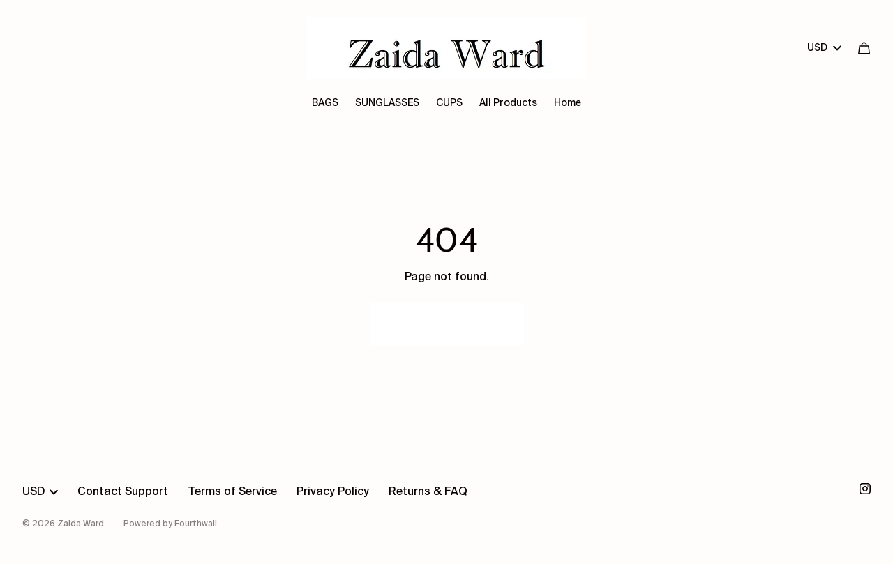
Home (567, 103)
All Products (508, 103)
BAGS (325, 103)
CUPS (449, 103)
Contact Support (122, 492)
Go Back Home (447, 324)
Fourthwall (195, 524)
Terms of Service (232, 492)
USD (824, 48)
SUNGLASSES (387, 103)
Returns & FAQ (428, 492)
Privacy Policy (333, 492)
